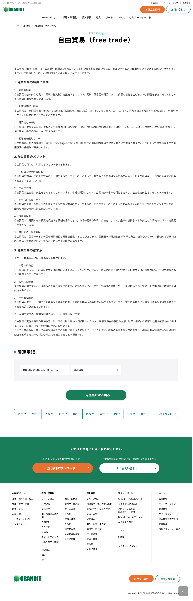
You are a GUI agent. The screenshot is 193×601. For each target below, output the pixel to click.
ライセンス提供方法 (127, 503)
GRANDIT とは (50, 17)
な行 (75, 414)
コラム (121, 17)
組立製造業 (70, 528)
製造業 (68, 523)
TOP (16, 25)
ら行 (129, 414)
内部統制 (46, 522)
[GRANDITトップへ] (27, 578)
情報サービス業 (72, 503)
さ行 (47, 414)
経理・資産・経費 (20, 503)
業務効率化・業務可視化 (98, 508)
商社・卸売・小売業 (96, 523)
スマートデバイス (50, 537)
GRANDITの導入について (130, 498)
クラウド (46, 527)
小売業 (68, 513)
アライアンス (18, 523)
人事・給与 (17, 513)
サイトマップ (165, 513)
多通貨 (45, 532)
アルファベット (163, 414)
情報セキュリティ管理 (169, 528)
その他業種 (70, 538)
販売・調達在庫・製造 (22, 498)
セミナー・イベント (140, 17)
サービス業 (70, 508)
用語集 (121, 536)
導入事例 (86, 17)
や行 (115, 414)
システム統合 (93, 513)
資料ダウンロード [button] (68, 468)
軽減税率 (46, 550)
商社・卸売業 (71, 498)
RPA (44, 555)
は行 (88, 414)
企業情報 (186, 3)
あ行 (20, 414)
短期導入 (91, 518)
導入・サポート (104, 17)
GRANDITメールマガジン (130, 516)
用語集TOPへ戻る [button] (89, 395)
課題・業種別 (70, 17)
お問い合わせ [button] (178, 9)
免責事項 (163, 523)
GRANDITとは (19, 493)
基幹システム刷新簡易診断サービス (126, 510)
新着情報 (154, 3)
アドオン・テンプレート (23, 518)
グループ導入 (48, 498)
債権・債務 (17, 508)
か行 (34, 414)
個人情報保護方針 (169, 518)
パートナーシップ (170, 3)
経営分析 (46, 503)
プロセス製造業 (72, 533)
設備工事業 (70, 518)
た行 (61, 414)
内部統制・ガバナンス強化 (99, 503)
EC (43, 560)
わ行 (143, 414)
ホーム (162, 493)
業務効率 (46, 508)
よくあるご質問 (125, 522)
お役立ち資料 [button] (152, 9)
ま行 (102, 414)
